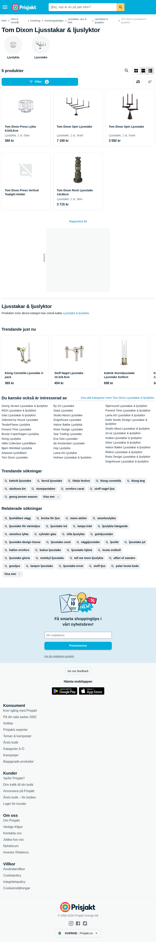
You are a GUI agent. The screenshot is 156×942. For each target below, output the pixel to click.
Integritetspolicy (14, 881)
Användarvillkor (14, 869)
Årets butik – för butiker (19, 797)
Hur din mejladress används (59, 656)
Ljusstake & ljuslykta (76, 313)
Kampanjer (11, 755)
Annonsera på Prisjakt (18, 791)
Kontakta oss (12, 833)
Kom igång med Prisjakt (20, 710)
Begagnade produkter (18, 761)
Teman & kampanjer (17, 736)
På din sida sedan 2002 (19, 717)
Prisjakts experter (15, 729)
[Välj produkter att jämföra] (138, 82)
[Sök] (121, 7)
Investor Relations (16, 852)
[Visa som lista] (143, 70)
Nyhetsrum (11, 846)
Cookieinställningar (16, 888)
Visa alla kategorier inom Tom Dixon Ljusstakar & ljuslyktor (117, 397)
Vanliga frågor (13, 827)
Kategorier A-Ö (13, 748)
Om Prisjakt (11, 820)
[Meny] (5, 7)
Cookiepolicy (12, 875)
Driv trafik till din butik (18, 784)
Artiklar (8, 723)
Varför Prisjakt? (14, 778)
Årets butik (10, 742)
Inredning (35, 20)
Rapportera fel (78, 221)
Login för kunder (14, 803)
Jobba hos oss (13, 839)
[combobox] (82, 7)
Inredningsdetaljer (54, 20)
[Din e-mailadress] (78, 635)
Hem (4, 20)
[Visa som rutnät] (136, 70)
